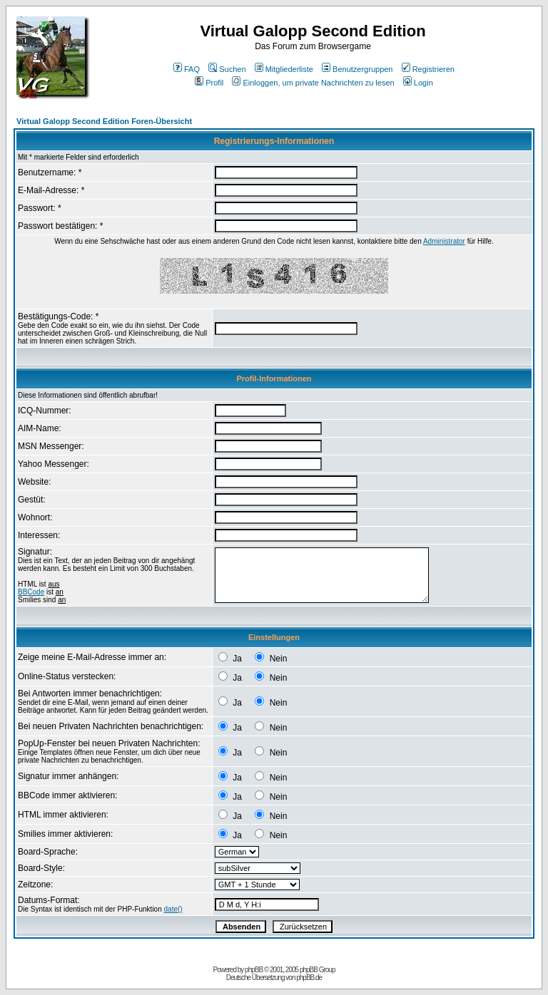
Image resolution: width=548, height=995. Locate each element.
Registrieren (428, 69)
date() (173, 909)
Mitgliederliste (284, 69)
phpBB (254, 970)
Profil (209, 82)
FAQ (186, 69)
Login (418, 82)
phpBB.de (309, 977)
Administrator (444, 241)
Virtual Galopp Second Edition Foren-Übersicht (104, 121)
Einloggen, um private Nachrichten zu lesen (313, 82)
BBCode (31, 592)
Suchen (226, 69)
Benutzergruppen (357, 69)
